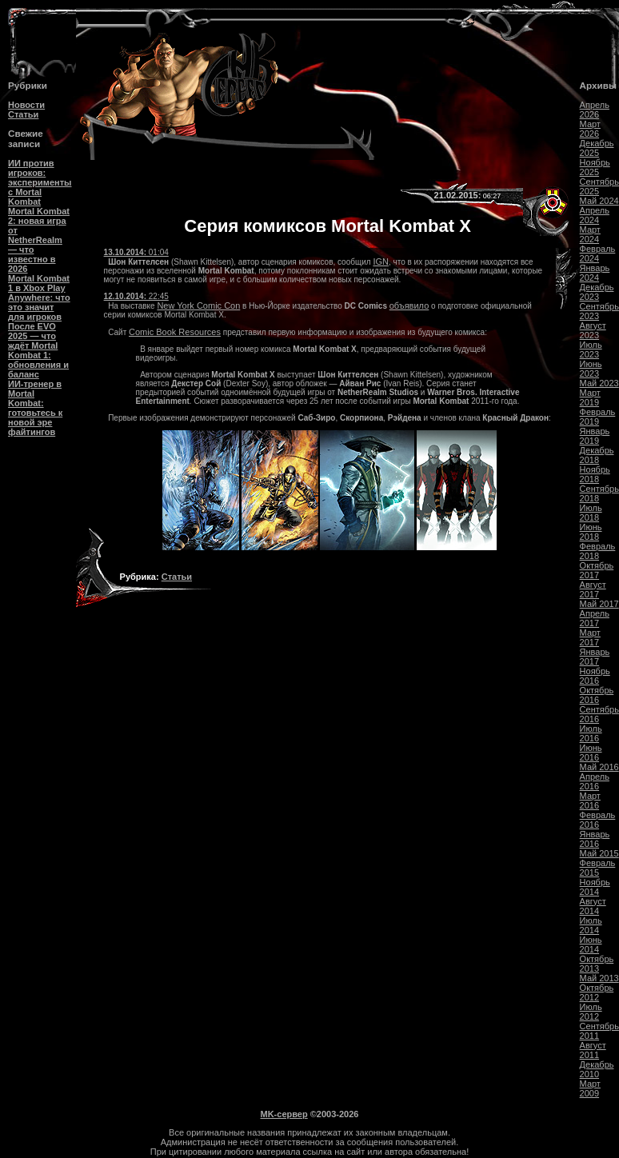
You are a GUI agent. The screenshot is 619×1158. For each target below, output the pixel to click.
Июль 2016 (591, 733)
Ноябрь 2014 (595, 886)
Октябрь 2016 (597, 695)
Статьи (23, 114)
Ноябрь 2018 (595, 474)
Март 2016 (590, 800)
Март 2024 (590, 234)
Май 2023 (599, 383)
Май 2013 (599, 978)
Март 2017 (590, 637)
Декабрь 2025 (597, 148)
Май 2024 (599, 201)
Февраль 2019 (598, 416)
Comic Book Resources (175, 332)
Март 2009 (590, 1088)
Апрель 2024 (594, 215)
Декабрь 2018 (597, 455)
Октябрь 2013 (597, 963)
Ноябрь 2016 (595, 675)
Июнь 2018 (591, 531)
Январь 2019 (595, 435)
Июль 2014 (591, 925)
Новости (26, 105)
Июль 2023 (591, 349)
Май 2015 (599, 853)
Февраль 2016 (598, 819)
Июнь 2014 (591, 944)
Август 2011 (593, 1050)
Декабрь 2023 (597, 291)
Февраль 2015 (598, 867)
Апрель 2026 (594, 109)
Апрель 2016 (594, 781)
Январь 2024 (595, 272)
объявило (409, 305)
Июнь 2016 (591, 752)
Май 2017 (599, 604)
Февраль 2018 (598, 551)
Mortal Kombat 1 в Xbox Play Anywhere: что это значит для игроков (39, 297)
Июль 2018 (591, 512)
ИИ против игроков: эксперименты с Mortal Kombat (39, 182)
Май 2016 (599, 767)
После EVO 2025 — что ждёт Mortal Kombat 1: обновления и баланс (38, 350)
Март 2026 (590, 128)
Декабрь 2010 (597, 1069)
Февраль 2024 (598, 253)
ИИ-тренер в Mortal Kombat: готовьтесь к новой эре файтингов (35, 408)
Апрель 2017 (594, 618)
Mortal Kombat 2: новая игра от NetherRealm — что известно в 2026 (39, 240)
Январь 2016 (595, 839)
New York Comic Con (198, 305)
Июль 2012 (591, 1011)
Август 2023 (593, 330)
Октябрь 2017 (597, 570)
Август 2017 (593, 589)
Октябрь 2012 (597, 992)
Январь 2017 (595, 656)
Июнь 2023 (591, 368)
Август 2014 (593, 906)
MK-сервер (284, 1114)
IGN (381, 261)
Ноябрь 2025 (595, 167)
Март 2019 (590, 397)
